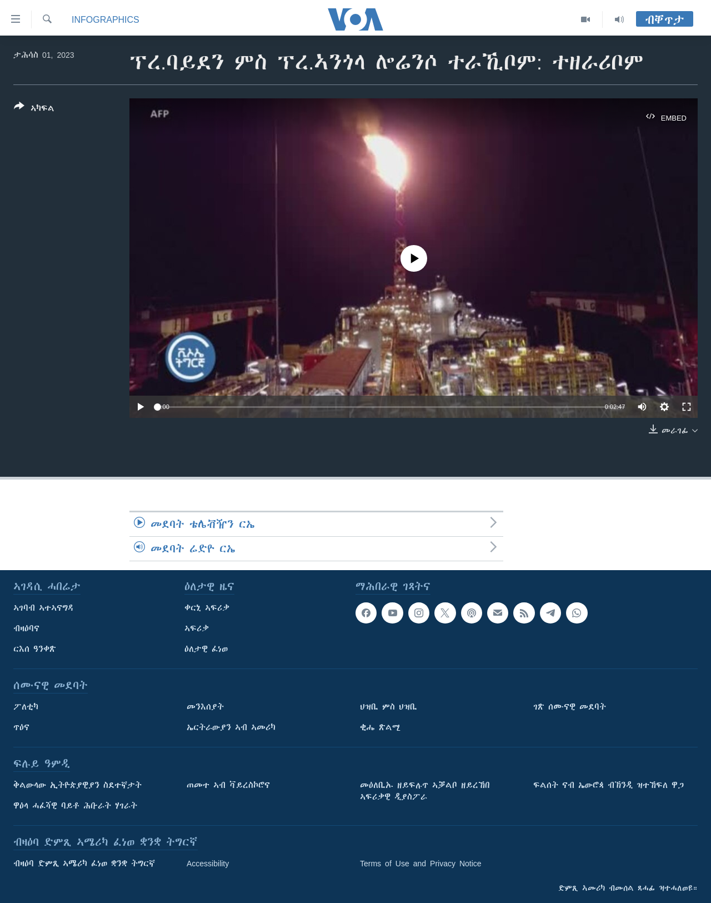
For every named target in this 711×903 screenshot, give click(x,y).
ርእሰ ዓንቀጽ (34, 649)
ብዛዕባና (26, 628)
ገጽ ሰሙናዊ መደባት (569, 707)
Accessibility (208, 864)
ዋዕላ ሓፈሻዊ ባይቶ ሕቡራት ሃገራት (75, 806)
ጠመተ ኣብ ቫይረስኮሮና (228, 785)
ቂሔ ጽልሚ (380, 727)
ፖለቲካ (25, 707)
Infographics (105, 19)
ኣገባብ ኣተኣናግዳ (43, 608)
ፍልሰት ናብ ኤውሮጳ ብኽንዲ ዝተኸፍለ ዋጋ (608, 785)
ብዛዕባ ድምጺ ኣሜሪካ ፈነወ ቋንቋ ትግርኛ (84, 864)
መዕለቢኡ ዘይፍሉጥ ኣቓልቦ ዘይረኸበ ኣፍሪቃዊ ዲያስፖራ (425, 791)
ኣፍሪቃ (196, 628)
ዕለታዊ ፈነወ (206, 649)
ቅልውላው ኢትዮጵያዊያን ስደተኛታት (77, 785)
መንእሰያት (205, 707)
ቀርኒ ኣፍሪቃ (206, 608)
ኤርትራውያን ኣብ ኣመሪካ (231, 727)
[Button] (34, 109)
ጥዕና (21, 727)
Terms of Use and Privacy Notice (421, 864)
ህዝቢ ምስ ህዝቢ (388, 707)
